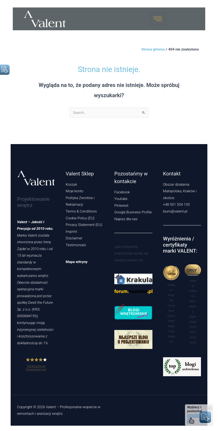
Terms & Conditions (81, 211)
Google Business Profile (133, 212)
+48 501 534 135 (176, 204)
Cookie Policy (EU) (80, 218)
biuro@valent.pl (175, 211)
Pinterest (121, 205)
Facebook (122, 192)
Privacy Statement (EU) (84, 225)
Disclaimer (74, 238)
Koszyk (71, 184)
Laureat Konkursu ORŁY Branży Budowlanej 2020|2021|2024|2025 (193, 311)
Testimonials (76, 245)
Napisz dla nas (126, 219)
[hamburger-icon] (158, 19)
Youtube (121, 199)
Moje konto (74, 191)
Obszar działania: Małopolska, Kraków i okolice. (180, 191)
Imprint (71, 231)
